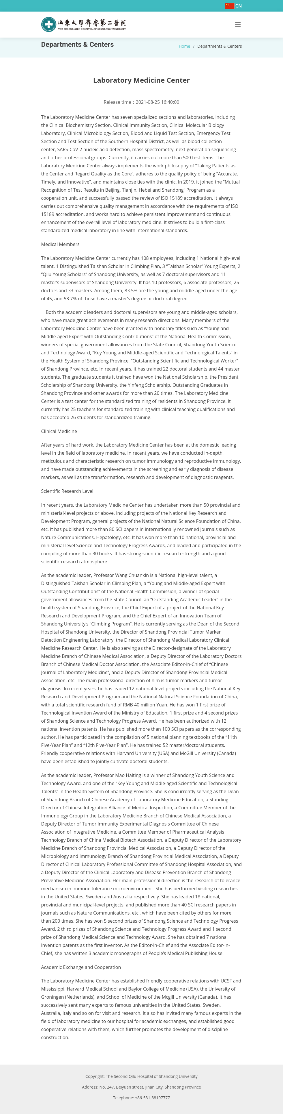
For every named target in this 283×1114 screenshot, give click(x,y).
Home (184, 46)
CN (238, 6)
